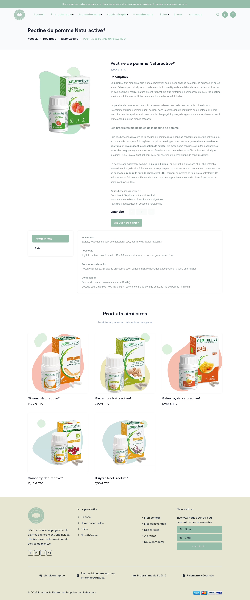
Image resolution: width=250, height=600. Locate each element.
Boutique (49, 38)
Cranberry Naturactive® (45, 478)
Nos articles (150, 530)
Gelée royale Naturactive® (181, 398)
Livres (178, 14)
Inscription (199, 546)
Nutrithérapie (117, 14)
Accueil (39, 14)
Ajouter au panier (126, 222)
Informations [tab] (43, 238)
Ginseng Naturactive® (44, 398)
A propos (195, 14)
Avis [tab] (37, 248)
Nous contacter (152, 542)
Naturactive (69, 38)
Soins (164, 14)
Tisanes (84, 517)
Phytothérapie (61, 14)
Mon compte (151, 517)
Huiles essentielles (90, 523)
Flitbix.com (89, 592)
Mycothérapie (143, 14)
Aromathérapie (89, 14)
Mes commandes (153, 524)
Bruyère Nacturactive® (111, 478)
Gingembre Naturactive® (113, 398)
